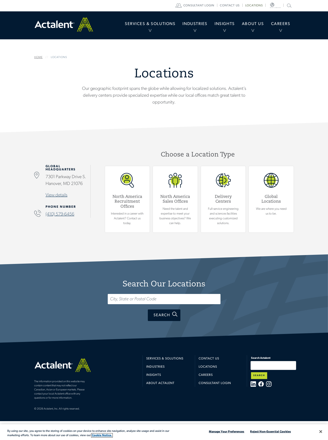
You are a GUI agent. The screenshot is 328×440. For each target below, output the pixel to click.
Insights (217, 26)
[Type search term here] (273, 365)
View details (56, 195)
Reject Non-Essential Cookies (270, 431)
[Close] (321, 432)
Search (162, 315)
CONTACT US (236, 5)
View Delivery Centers (223, 199)
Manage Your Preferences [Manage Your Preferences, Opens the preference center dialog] (226, 431)
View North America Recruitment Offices (127, 199)
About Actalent (160, 383)
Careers (279, 26)
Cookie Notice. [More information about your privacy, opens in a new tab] (102, 435)
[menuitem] (137, 26)
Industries (185, 26)
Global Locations (271, 199)
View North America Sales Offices (175, 199)
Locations (260, 5)
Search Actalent (288, 5)
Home (63, 26)
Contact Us (209, 358)
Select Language (277, 5)
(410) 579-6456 (60, 214)
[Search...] (164, 299)
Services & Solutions (136, 26)
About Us (248, 26)
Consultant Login (206, 5)
